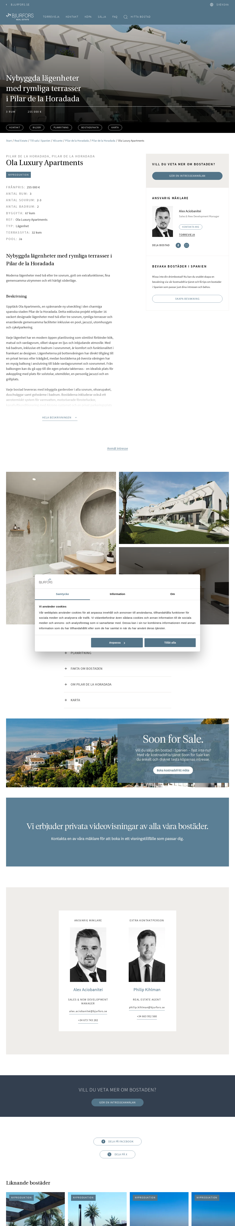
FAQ (115, 16)
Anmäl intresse (117, 448)
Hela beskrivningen (59, 417)
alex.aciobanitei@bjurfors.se (88, 1011)
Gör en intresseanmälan (187, 175)
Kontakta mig (190, 226)
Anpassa (117, 642)
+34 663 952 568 (147, 1016)
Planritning (61, 127)
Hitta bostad (137, 17)
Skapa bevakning (187, 298)
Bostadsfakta (90, 127)
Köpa (88, 16)
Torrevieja (51, 16)
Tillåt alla (170, 642)
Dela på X (117, 1154)
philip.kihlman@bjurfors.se (146, 1007)
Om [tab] (172, 594)
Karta (115, 127)
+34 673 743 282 (88, 1020)
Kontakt (72, 16)
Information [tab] (117, 594)
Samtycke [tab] (62, 594)
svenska (219, 4)
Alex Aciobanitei (88, 989)
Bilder (37, 127)
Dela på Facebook (117, 1141)
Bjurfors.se (18, 4)
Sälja (102, 16)
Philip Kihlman (146, 989)
